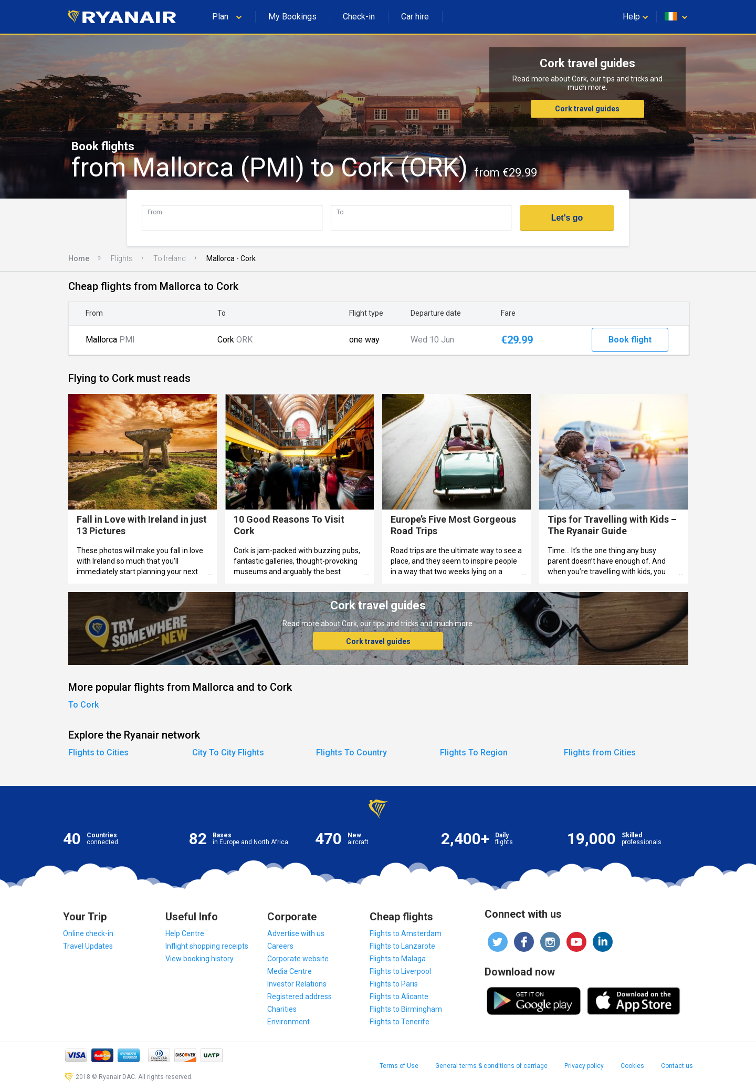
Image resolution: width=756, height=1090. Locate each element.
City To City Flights (228, 752)
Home (78, 258)
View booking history (199, 958)
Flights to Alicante (399, 996)
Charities (282, 1009)
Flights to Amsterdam (406, 933)
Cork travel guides (587, 109)
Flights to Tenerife (399, 1022)
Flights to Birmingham (406, 1009)
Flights (122, 258)
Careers (280, 946)
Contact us (677, 1066)
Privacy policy (584, 1066)
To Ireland (169, 258)
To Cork (83, 705)
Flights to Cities (98, 752)
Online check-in (88, 933)
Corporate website (298, 958)
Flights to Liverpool (400, 971)
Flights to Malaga (398, 958)
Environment (288, 1022)
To (340, 212)
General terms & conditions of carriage (491, 1066)
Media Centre (289, 971)
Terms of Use (399, 1066)
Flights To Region (474, 752)
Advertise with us (295, 933)
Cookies (632, 1066)
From (155, 212)
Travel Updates (88, 946)
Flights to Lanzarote (402, 946)
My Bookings (292, 17)
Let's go (567, 217)
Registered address (299, 996)
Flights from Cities (600, 752)
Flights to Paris (394, 984)
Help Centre (184, 933)
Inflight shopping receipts (206, 946)
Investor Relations (297, 984)
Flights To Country (351, 752)
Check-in (359, 17)
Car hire (415, 17)
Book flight (630, 340)
